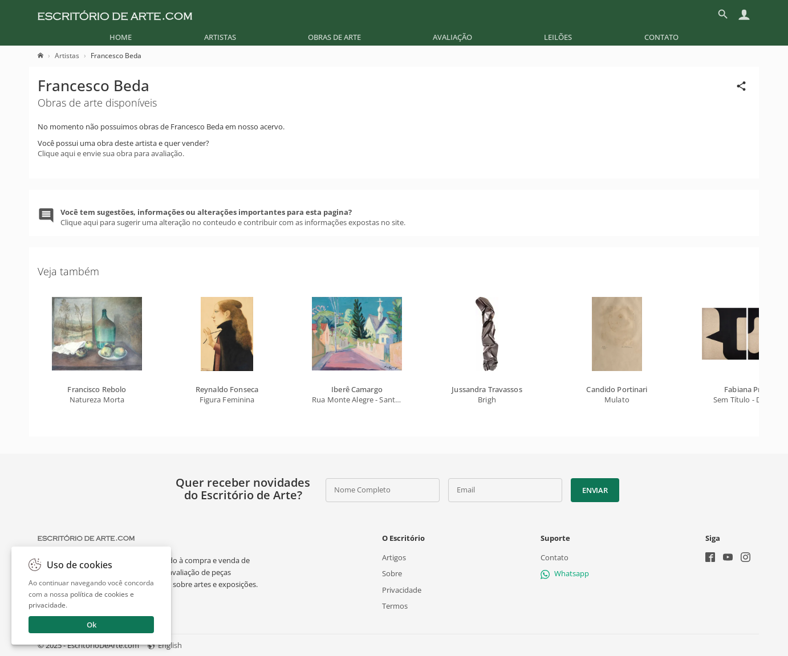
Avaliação (452, 37)
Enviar (594, 490)
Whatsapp (565, 573)
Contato (661, 37)
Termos (395, 606)
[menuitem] (120, 37)
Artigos (394, 557)
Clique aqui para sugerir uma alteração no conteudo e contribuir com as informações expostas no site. (232, 217)
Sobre (392, 573)
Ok (91, 625)
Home (120, 37)
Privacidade (401, 589)
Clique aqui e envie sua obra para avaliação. (111, 153)
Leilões (558, 37)
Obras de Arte (334, 37)
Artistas (220, 37)
